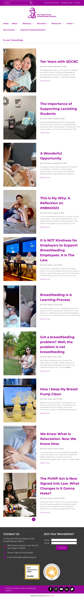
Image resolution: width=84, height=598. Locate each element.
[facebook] (50, 589)
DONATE (77, 3)
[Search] (18, 3)
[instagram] (56, 589)
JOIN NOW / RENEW (51, 3)
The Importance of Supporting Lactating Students (58, 109)
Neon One (50, 596)
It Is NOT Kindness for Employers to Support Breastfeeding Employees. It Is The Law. (59, 250)
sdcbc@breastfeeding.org (24, 557)
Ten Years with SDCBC (59, 62)
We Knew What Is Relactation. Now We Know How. (58, 439)
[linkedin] (66, 589)
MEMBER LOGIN (67, 3)
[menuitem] (6, 23)
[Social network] (72, 589)
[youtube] (61, 589)
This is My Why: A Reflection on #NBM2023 (55, 203)
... (46, 519)
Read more (45, 81)
